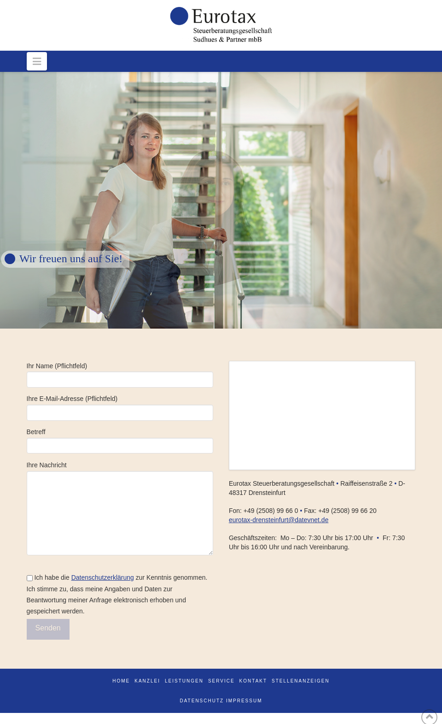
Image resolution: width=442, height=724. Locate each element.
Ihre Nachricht (120, 470)
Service (221, 680)
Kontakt (253, 680)
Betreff (120, 439)
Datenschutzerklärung (102, 577)
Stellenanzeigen (301, 680)
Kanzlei (147, 680)
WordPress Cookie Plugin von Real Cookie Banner (72, 718)
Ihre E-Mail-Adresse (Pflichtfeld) (120, 406)
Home (121, 680)
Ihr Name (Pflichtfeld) (120, 373)
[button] (37, 61)
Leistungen (184, 680)
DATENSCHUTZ (202, 700)
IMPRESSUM (244, 700)
